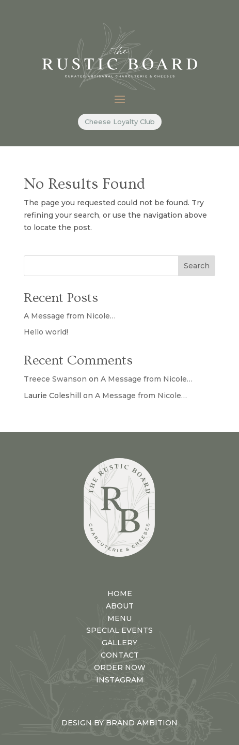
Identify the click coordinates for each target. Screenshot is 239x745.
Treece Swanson (55, 379)
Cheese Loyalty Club (120, 121)
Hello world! (46, 332)
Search (197, 265)
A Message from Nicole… (70, 316)
